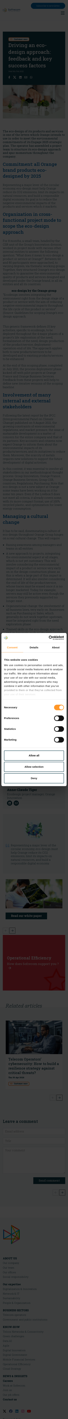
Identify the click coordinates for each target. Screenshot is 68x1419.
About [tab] (56, 647)
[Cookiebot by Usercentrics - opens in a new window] (49, 638)
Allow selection (33, 766)
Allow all (34, 755)
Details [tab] (34, 647)
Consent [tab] (12, 647)
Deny (34, 778)
